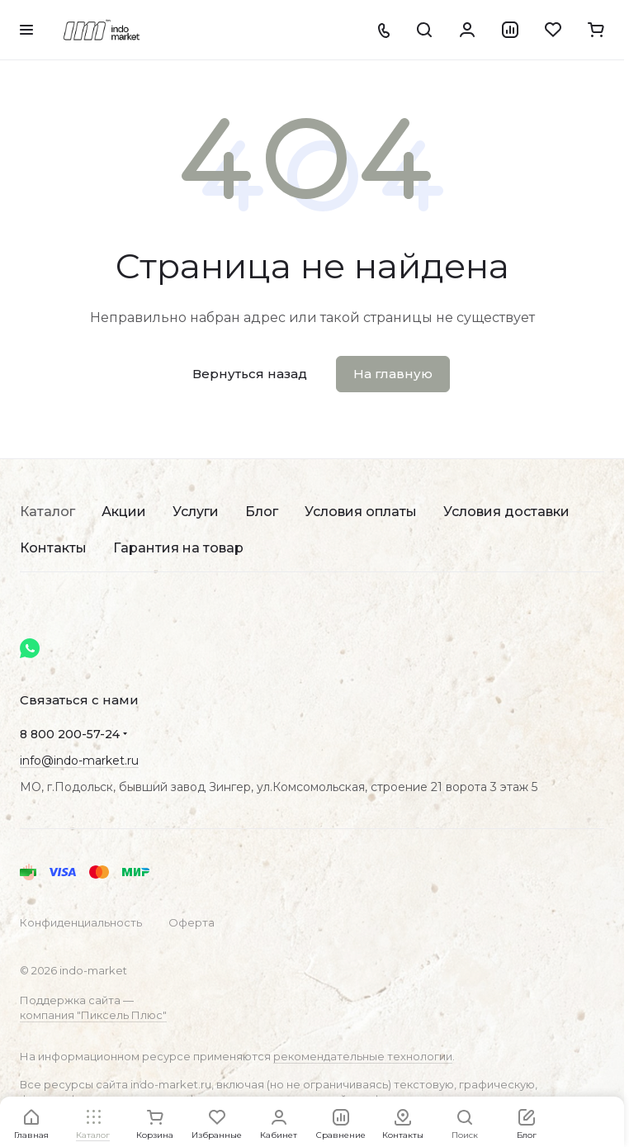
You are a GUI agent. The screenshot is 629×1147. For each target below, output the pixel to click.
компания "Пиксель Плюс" (93, 1014)
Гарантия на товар (178, 548)
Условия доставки (506, 511)
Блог (261, 511)
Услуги (196, 511)
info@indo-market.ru (79, 760)
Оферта (191, 922)
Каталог (47, 511)
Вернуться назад (249, 374)
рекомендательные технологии (362, 1056)
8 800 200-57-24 (70, 734)
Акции (124, 511)
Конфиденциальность (81, 922)
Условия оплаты (361, 511)
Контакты (53, 548)
